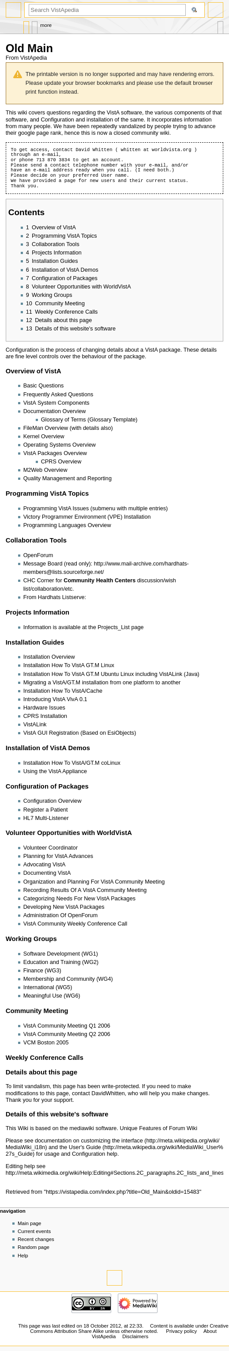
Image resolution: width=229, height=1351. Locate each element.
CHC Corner (38, 580)
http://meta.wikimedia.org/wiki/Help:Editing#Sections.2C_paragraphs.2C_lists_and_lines (115, 1173)
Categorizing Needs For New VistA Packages (79, 899)
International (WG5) (47, 987)
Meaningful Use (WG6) (51, 996)
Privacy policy (181, 1331)
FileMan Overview (45, 428)
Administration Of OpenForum (60, 915)
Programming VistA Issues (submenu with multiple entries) (95, 508)
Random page (33, 1247)
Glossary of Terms (63, 420)
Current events (34, 1231)
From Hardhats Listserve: (54, 597)
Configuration (57, 120)
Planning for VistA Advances (58, 856)
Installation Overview (49, 657)
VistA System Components (56, 403)
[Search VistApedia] (107, 10)
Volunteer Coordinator (50, 848)
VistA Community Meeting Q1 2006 (66, 1026)
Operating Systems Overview (59, 445)
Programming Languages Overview (67, 525)
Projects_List (114, 627)
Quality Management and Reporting (67, 478)
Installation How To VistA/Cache (62, 691)
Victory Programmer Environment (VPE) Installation (87, 517)
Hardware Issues (44, 708)
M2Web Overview (45, 470)
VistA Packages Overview (55, 453)
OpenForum (38, 555)
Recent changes (36, 1239)
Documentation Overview (54, 411)
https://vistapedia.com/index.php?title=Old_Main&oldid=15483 (122, 1192)
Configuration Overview (52, 801)
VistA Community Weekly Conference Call (75, 924)
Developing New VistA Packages (64, 907)
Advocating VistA (44, 864)
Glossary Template (112, 420)
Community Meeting (37, 1010)
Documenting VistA (47, 873)
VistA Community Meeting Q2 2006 (66, 1034)
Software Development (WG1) (60, 954)
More (46, 25)
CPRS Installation (45, 716)
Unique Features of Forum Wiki (158, 1128)
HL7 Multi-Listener (46, 818)
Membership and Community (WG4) (68, 979)
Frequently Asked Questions (58, 394)
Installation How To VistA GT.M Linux (68, 665)
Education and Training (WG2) (61, 962)
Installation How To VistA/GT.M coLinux (71, 763)
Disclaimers (135, 1336)
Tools (220, 25)
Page (26, 25)
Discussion (34, 25)
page (70, 181)
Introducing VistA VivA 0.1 (55, 699)
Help (23, 1255)
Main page (29, 1223)
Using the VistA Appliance (55, 771)
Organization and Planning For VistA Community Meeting (94, 882)
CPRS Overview (61, 462)
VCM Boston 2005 (46, 1043)
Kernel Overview (43, 436)
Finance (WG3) (42, 971)
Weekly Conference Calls (44, 1057)
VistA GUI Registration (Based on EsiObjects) (79, 733)
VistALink (35, 724)
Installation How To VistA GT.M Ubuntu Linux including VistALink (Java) (111, 674)
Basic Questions (43, 386)
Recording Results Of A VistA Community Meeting (85, 890)
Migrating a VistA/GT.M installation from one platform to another (102, 682)
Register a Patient (45, 810)
